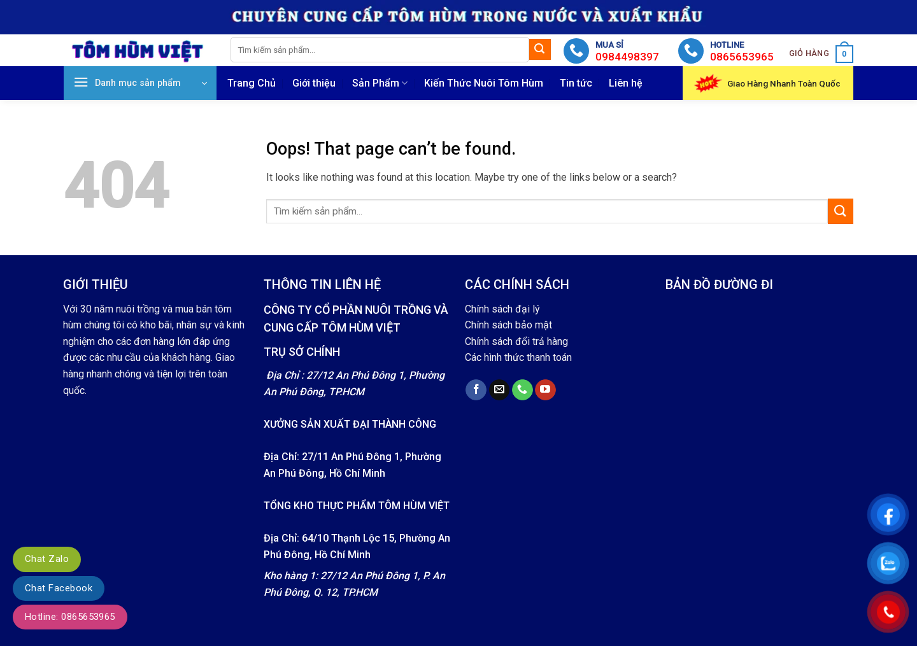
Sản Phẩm (380, 83)
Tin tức (576, 83)
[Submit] (540, 49)
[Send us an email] (499, 390)
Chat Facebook (58, 588)
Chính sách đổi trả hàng (516, 341)
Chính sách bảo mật (508, 325)
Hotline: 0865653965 (70, 616)
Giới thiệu (314, 83)
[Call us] (522, 390)
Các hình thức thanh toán (518, 357)
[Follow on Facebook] (476, 390)
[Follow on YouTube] (545, 390)
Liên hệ (626, 83)
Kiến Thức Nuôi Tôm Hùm (483, 83)
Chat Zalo (47, 559)
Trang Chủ (251, 83)
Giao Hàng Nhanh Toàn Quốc (784, 83)
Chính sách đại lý (502, 309)
